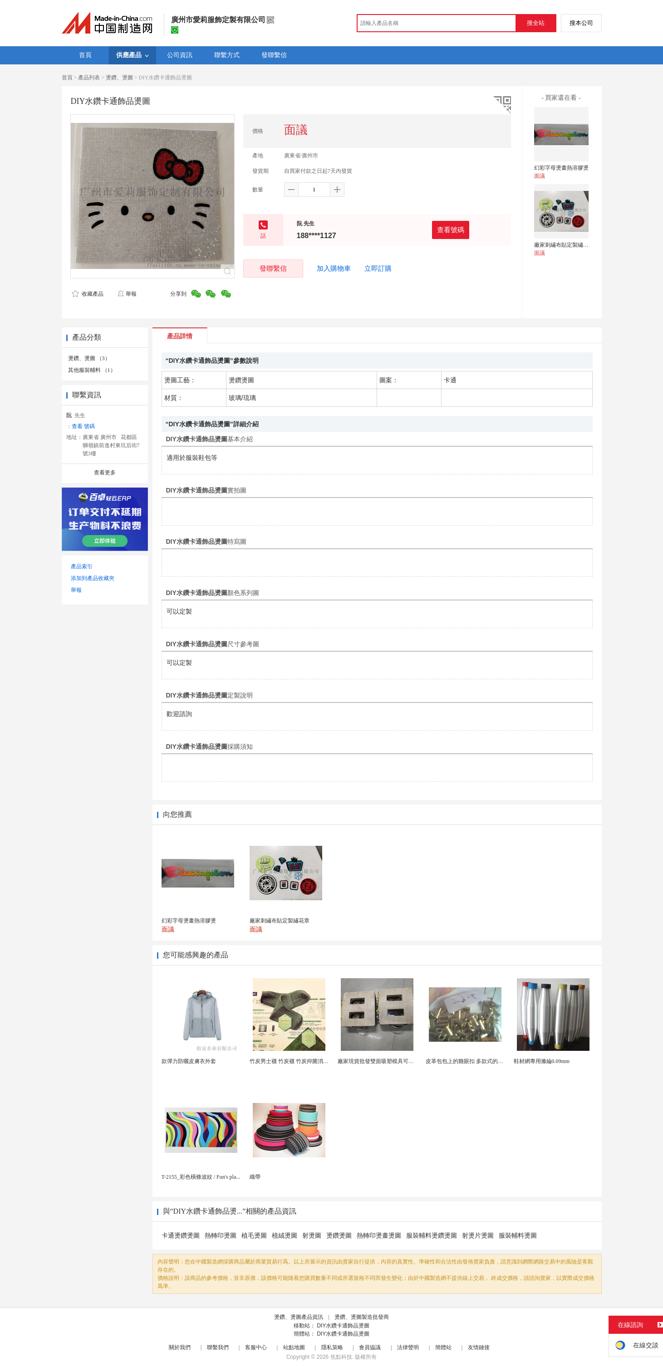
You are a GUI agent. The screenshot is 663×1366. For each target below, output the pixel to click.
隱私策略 (332, 1347)
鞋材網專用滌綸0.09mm (542, 1061)
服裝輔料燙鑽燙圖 (431, 1235)
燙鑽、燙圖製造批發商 (361, 1317)
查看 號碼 (83, 426)
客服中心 (256, 1347)
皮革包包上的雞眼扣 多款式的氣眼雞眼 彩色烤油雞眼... (492, 1061)
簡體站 (443, 1347)
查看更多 (105, 472)
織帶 (255, 1177)
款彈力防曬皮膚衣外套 (189, 1061)
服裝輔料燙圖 (518, 1235)
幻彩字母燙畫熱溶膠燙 (561, 168)
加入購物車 (334, 268)
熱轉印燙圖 (220, 1235)
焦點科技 (341, 1357)
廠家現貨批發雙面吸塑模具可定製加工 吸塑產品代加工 (404, 1061)
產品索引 (82, 566)
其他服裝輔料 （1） (92, 370)
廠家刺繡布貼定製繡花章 (564, 245)
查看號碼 (450, 230)
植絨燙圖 (284, 1235)
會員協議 (370, 1347)
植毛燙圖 (254, 1235)
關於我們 (180, 1347)
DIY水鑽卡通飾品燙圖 (343, 1325)
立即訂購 (378, 268)
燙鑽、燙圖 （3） (89, 358)
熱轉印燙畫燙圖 (379, 1235)
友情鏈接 (479, 1347)
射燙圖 (311, 1235)
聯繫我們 (218, 1347)
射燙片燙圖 (478, 1235)
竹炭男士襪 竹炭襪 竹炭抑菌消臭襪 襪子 (298, 1061)
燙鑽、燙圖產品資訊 (298, 1317)
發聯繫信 (273, 268)
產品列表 (89, 77)
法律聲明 (408, 1347)
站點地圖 (294, 1347)
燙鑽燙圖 (339, 1235)
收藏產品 (87, 294)
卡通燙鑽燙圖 (181, 1235)
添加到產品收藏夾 (92, 578)
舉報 (127, 294)
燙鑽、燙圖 (119, 77)
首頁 (67, 77)
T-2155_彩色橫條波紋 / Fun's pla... (201, 1177)
